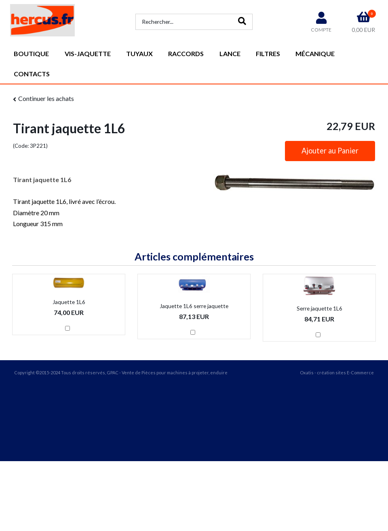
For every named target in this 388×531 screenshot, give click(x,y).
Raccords (186, 53)
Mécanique (315, 53)
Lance (229, 53)
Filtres (268, 53)
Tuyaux (139, 53)
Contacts (32, 74)
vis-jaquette (88, 53)
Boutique (31, 53)
